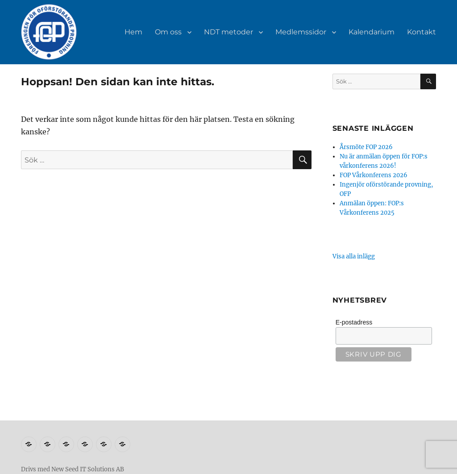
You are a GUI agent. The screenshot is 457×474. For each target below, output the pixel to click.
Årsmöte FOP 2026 (366, 147)
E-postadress (354, 322)
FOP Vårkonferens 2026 (373, 175)
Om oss (168, 32)
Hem (133, 32)
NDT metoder (228, 32)
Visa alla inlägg (353, 256)
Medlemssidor (300, 32)
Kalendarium (372, 32)
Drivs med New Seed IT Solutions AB (72, 469)
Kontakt (421, 32)
